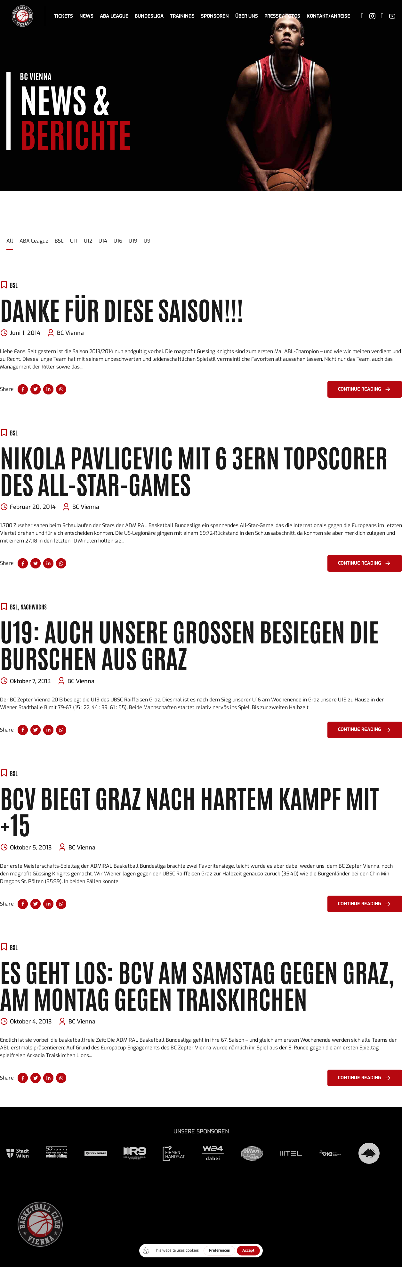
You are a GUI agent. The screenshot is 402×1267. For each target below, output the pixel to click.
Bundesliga (149, 16)
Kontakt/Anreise (328, 16)
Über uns (246, 16)
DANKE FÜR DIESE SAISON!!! (121, 308)
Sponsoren (215, 16)
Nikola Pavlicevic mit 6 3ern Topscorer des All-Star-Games (194, 470)
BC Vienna (70, 333)
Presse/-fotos (282, 16)
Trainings (182, 16)
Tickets (63, 16)
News (86, 16)
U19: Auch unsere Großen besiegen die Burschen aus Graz (189, 644)
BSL (14, 285)
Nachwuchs (33, 606)
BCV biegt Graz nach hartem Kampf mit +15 (189, 810)
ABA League (114, 16)
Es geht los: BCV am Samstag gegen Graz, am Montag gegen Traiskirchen (197, 984)
